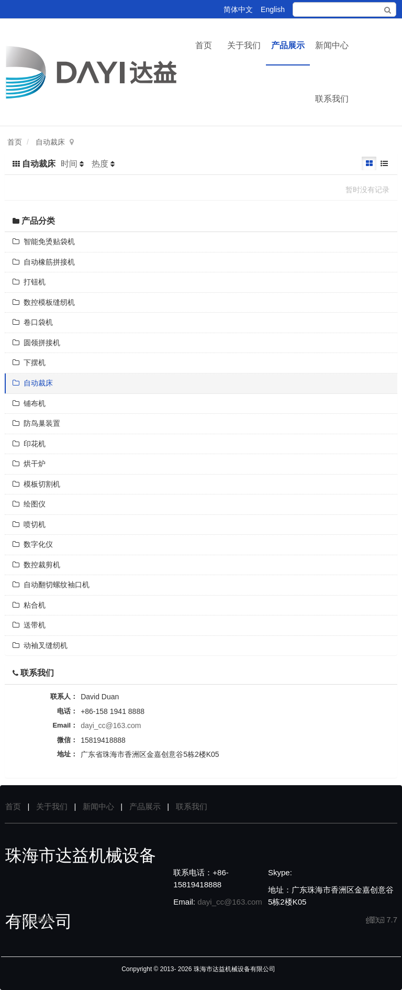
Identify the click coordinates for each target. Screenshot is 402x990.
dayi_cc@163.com (111, 725)
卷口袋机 (33, 322)
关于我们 (244, 45)
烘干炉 (29, 463)
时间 (69, 163)
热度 (100, 163)
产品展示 (288, 45)
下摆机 (29, 362)
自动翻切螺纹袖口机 (51, 584)
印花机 (29, 443)
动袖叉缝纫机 (40, 645)
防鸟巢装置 (36, 423)
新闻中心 (332, 45)
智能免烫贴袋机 (44, 241)
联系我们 (332, 98)
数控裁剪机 (36, 564)
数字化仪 (33, 544)
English (273, 9)
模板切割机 (36, 484)
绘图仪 (29, 504)
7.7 (381, 920)
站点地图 (33, 919)
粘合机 (29, 605)
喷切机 (29, 524)
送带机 (29, 625)
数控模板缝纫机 (44, 302)
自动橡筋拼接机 (44, 262)
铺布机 (29, 403)
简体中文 (238, 9)
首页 (203, 45)
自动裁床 (50, 142)
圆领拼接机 (36, 342)
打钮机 (29, 282)
